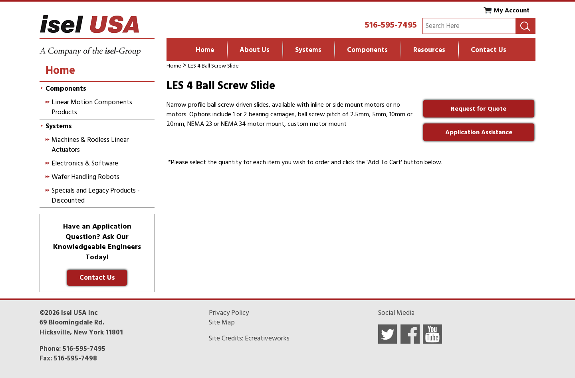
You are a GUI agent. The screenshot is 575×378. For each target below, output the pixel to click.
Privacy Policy (229, 312)
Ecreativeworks (267, 338)
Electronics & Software (85, 163)
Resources (429, 50)
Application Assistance (478, 132)
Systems (308, 50)
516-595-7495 (391, 25)
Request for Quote (478, 108)
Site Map (222, 322)
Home (205, 50)
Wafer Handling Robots (85, 177)
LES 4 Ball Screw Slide (213, 65)
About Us (255, 50)
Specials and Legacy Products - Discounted (96, 195)
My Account (511, 10)
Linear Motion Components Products (92, 107)
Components (367, 50)
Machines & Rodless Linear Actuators (90, 144)
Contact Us (488, 50)
